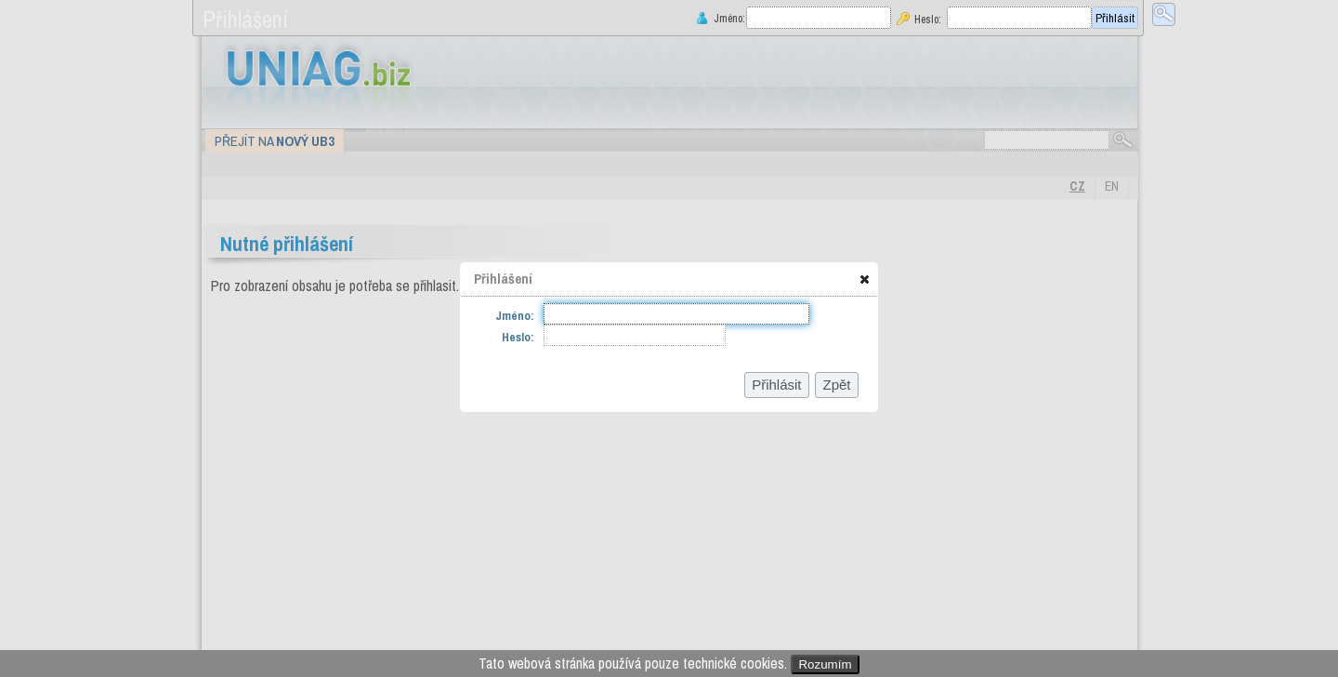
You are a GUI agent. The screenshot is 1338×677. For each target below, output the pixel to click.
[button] (864, 279)
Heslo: (927, 19)
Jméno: (727, 18)
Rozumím (824, 664)
